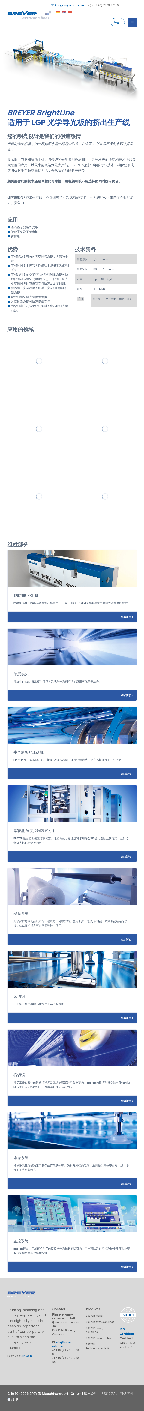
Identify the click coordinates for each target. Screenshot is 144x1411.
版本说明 (91, 1393)
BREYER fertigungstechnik (97, 1346)
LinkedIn (27, 1355)
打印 (12, 1399)
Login (117, 22)
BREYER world (94, 1316)
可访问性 (127, 1393)
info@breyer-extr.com (67, 5)
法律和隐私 (108, 1393)
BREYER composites (98, 1338)
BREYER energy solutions (95, 1330)
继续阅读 (127, 617)
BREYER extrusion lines (100, 1322)
